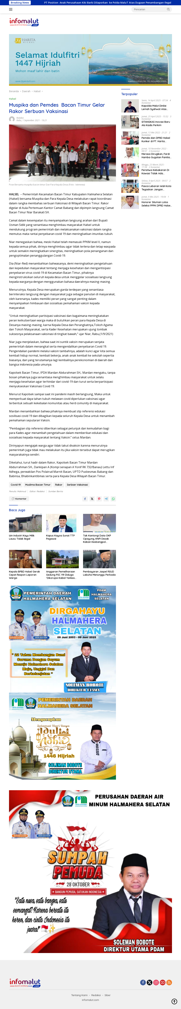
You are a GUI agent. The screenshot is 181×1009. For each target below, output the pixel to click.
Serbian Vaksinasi (77, 484)
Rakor (58, 484)
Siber (108, 995)
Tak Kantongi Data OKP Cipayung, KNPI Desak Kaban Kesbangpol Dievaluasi (97, 539)
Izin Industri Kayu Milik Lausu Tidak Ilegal (21, 537)
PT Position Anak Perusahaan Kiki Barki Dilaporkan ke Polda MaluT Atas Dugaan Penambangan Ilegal (113, 2)
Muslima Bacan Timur (38, 484)
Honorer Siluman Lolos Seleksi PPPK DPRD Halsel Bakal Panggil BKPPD (156, 204)
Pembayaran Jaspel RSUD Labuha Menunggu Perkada (99, 573)
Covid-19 (16, 484)
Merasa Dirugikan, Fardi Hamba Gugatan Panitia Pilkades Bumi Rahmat (156, 155)
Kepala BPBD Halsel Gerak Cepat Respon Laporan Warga (24, 575)
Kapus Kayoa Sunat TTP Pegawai (60, 537)
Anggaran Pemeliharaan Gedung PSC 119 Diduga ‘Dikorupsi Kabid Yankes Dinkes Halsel (60, 575)
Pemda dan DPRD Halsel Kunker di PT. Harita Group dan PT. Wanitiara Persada (156, 139)
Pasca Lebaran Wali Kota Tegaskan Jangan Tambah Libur (156, 188)
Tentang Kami (79, 995)
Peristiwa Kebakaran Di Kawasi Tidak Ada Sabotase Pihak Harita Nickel (155, 171)
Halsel (12, 98)
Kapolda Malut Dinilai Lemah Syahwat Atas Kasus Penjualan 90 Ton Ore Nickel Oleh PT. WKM (156, 107)
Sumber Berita (55, 491)
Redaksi (20, 117)
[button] (168, 9)
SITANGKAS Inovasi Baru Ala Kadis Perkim (156, 123)
